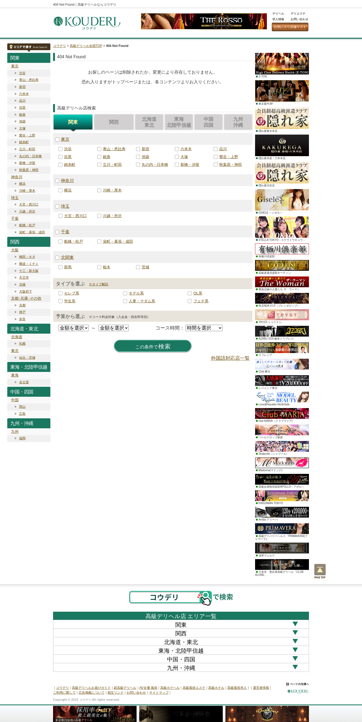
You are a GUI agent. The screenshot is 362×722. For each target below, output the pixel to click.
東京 (15, 66)
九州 (15, 431)
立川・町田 (27, 149)
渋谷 (22, 73)
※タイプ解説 (98, 284)
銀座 (22, 115)
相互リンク (115, 692)
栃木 (106, 267)
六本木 (24, 94)
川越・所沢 (27, 211)
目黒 (22, 108)
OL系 (197, 293)
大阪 (15, 250)
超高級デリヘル (125, 688)
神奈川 (16, 177)
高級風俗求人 (237, 688)
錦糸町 (24, 142)
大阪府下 (25, 291)
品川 (22, 100)
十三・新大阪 (29, 271)
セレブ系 (71, 293)
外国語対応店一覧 (230, 358)
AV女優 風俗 (148, 688)
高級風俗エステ (194, 688)
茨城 (145, 267)
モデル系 (136, 293)
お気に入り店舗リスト (290, 27)
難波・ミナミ (29, 264)
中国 (15, 400)
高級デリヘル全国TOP (86, 46)
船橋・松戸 (27, 225)
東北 (15, 350)
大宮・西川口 (29, 204)
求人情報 (278, 19)
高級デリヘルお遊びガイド (91, 688)
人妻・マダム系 (142, 301)
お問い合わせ (299, 19)
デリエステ (298, 13)
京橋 (22, 284)
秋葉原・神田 (29, 170)
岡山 (22, 407)
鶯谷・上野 (27, 135)
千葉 (15, 218)
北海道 (16, 337)
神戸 (22, 312)
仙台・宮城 (27, 358)
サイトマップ (159, 692)
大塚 (22, 128)
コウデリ (59, 46)
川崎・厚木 (27, 191)
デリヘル (278, 13)
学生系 (69, 301)
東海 (15, 375)
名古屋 (24, 382)
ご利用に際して (64, 692)
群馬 (68, 267)
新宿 (22, 87)
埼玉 (15, 198)
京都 (22, 305)
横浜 (22, 184)
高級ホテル (216, 688)
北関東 (67, 257)
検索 (153, 346)
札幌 (22, 343)
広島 (22, 414)
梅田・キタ (27, 257)
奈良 (22, 319)
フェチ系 (200, 301)
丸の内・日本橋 (30, 156)
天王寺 (24, 277)
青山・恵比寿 (29, 80)
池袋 (22, 121)
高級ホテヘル (170, 688)
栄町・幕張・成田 (32, 232)
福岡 (22, 438)
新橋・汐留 (27, 163)
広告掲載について (92, 692)
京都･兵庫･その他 (26, 298)
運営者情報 (261, 688)
